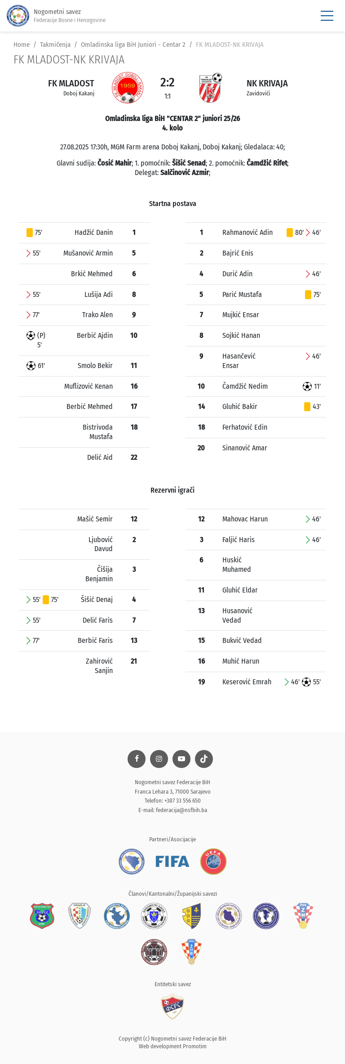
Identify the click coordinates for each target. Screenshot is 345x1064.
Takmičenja (55, 44)
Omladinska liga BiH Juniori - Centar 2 (133, 44)
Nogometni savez (56, 16)
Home (21, 44)
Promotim (195, 1046)
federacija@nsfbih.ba (181, 810)
